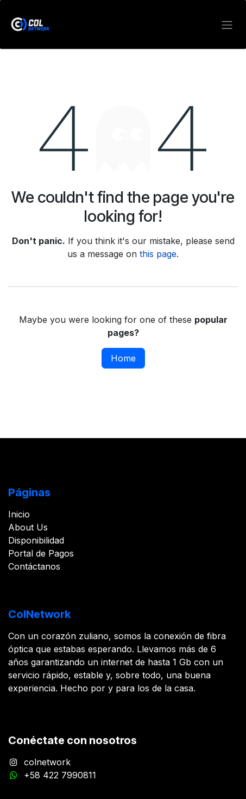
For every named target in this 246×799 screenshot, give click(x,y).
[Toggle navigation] (227, 24)
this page (158, 253)
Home (123, 358)
